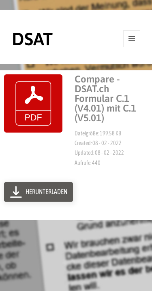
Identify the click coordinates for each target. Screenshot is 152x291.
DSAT (32, 39)
